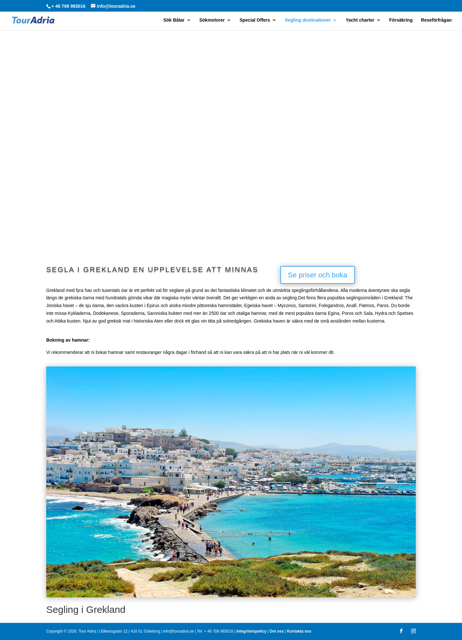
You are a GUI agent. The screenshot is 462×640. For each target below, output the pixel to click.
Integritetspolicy (251, 631)
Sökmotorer (212, 20)
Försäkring (401, 20)
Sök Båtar (173, 20)
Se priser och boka (317, 275)
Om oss (277, 631)
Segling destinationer (308, 20)
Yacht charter (360, 20)
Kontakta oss (299, 631)
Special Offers (255, 20)
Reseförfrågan (436, 20)
